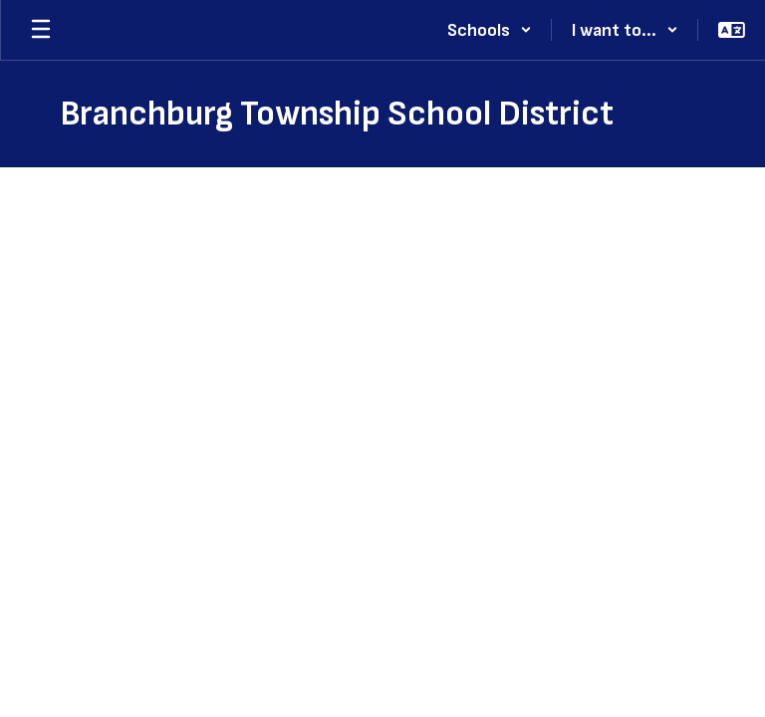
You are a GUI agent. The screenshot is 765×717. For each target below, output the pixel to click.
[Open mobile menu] (41, 30)
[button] (489, 30)
